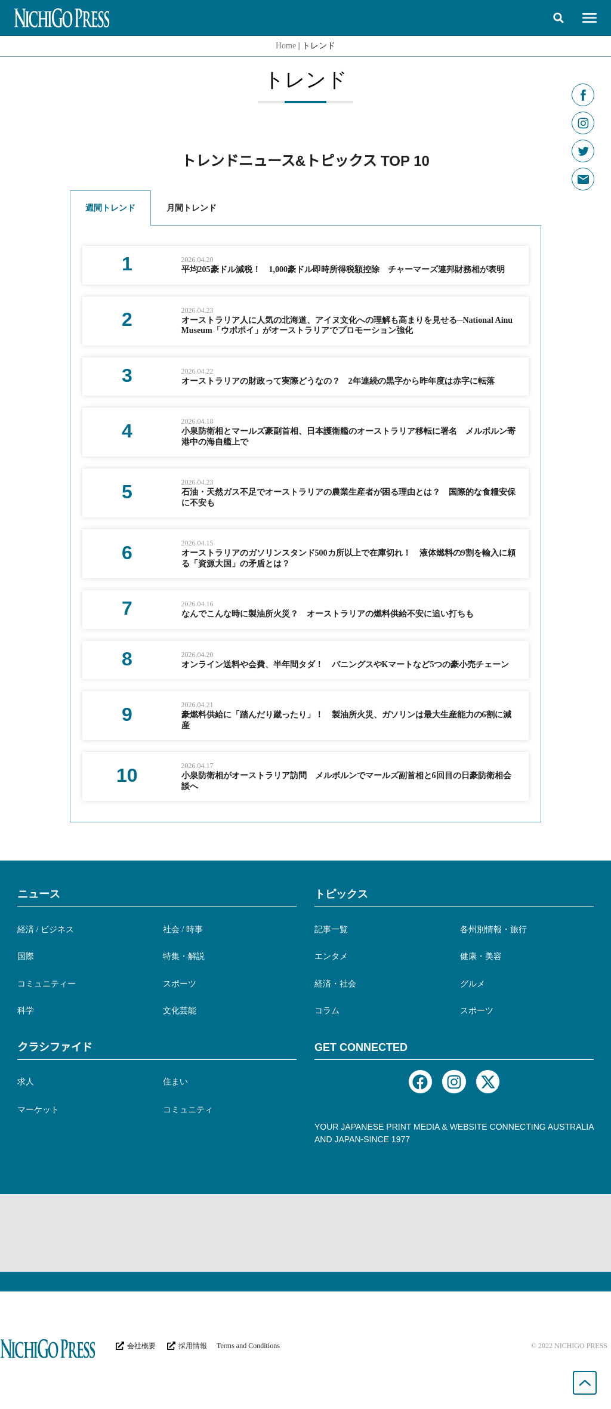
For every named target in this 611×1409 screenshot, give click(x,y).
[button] (558, 17)
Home (286, 45)
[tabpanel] (305, 524)
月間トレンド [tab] (191, 208)
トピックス (341, 894)
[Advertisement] (305, 1233)
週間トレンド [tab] (110, 208)
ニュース (38, 894)
